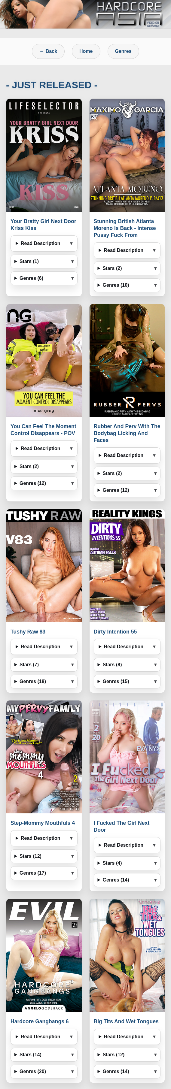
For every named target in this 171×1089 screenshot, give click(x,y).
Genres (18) (33, 681)
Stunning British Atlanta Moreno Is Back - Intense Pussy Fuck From (125, 228)
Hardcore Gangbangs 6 (40, 1021)
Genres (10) (115, 285)
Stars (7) (29, 664)
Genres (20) (33, 1071)
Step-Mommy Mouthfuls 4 (43, 823)
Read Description (40, 243)
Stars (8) (112, 664)
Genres (123, 51)
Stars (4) (112, 863)
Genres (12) (33, 483)
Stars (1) (29, 261)
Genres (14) (115, 879)
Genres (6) (31, 278)
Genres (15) (115, 681)
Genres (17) (33, 873)
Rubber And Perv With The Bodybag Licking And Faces (127, 433)
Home (86, 51)
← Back (48, 51)
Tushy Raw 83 (28, 632)
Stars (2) (112, 268)
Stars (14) (30, 1054)
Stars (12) (30, 856)
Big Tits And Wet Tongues (126, 1021)
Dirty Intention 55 (115, 632)
